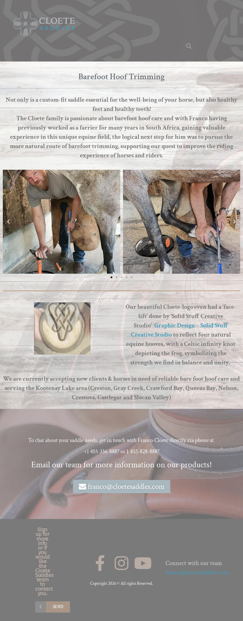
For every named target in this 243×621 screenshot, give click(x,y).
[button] (188, 46)
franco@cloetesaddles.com (197, 572)
